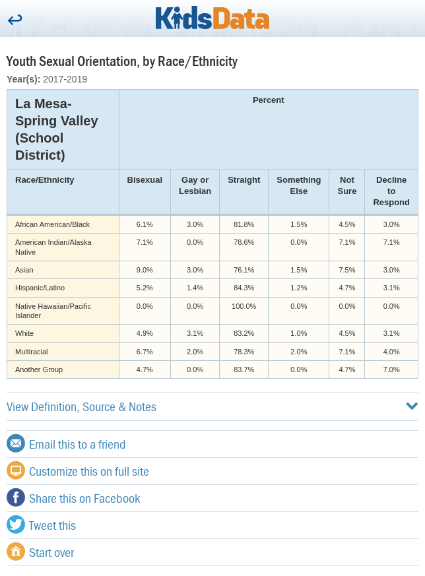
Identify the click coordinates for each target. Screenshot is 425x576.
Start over (40, 551)
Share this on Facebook (73, 497)
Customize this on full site (78, 470)
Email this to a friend (66, 443)
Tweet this (41, 524)
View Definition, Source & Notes (212, 406)
